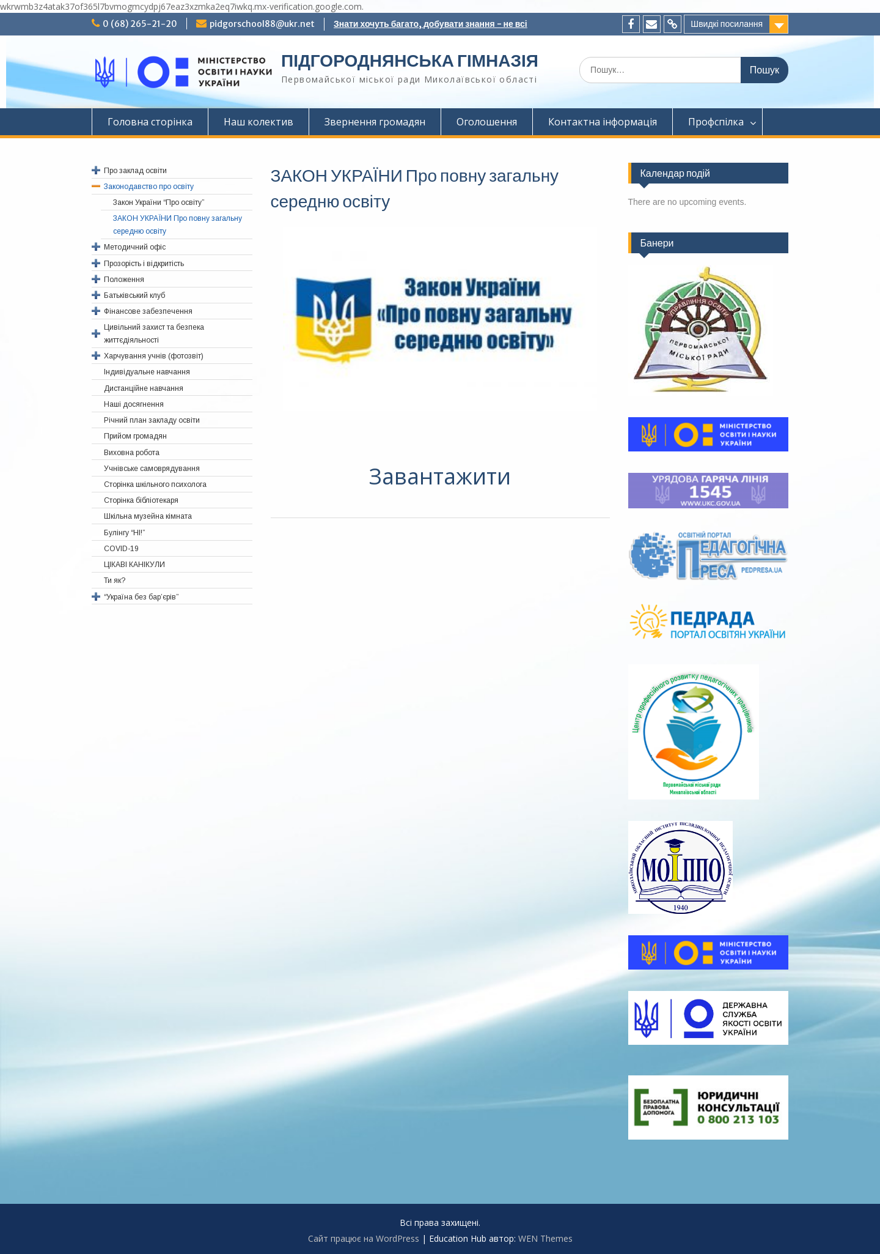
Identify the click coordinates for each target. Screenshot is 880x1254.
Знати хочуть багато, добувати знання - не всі (430, 23)
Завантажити (440, 476)
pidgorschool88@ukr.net (262, 23)
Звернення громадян (374, 121)
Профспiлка (716, 121)
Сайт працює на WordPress (363, 1238)
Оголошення (487, 121)
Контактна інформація (602, 121)
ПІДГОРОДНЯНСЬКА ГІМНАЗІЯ (409, 61)
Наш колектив (258, 121)
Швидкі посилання (727, 23)
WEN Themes (545, 1238)
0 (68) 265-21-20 (140, 23)
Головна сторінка (150, 121)
